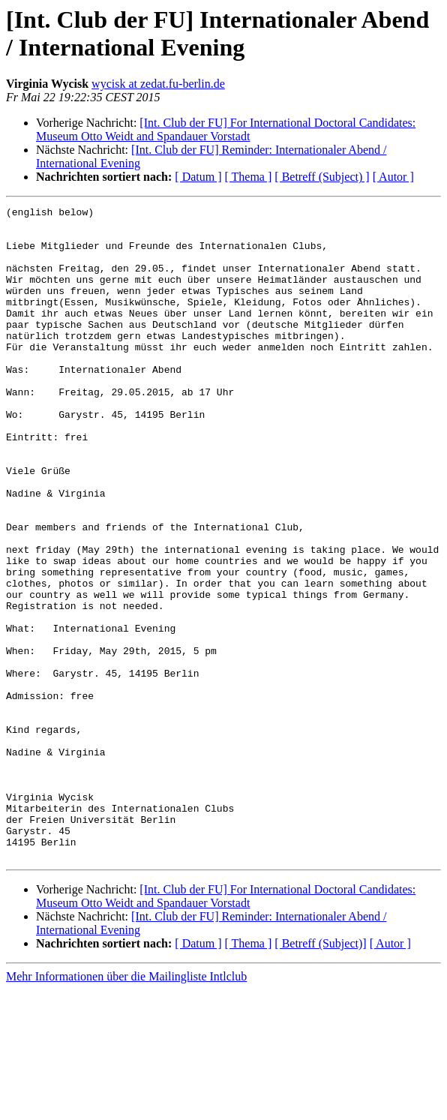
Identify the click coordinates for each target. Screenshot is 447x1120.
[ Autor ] (393, 176)
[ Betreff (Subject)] (320, 1073)
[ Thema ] (248, 176)
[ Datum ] (198, 176)
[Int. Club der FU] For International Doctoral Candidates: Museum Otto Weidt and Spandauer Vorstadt (226, 129)
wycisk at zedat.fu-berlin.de (158, 83)
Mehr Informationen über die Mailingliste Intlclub (126, 1106)
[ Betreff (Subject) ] (321, 176)
